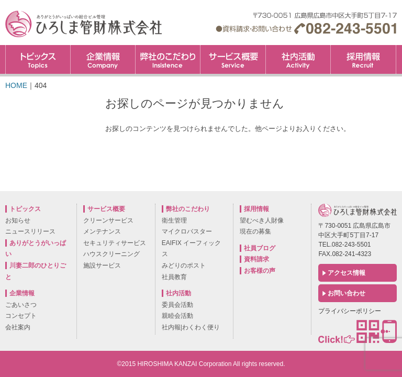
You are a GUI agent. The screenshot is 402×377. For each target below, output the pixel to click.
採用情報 (256, 209)
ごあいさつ (21, 304)
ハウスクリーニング (111, 254)
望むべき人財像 (262, 220)
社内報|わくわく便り (191, 327)
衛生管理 (174, 220)
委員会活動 (177, 304)
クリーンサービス (108, 220)
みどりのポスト (184, 265)
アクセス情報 (346, 272)
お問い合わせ (346, 293)
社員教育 (174, 277)
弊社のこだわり (167, 59)
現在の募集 (255, 231)
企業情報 (103, 59)
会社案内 (17, 327)
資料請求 (256, 259)
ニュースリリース (30, 231)
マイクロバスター (187, 231)
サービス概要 (232, 59)
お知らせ (17, 220)
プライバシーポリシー (349, 311)
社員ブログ (259, 248)
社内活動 (298, 59)
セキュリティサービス (114, 243)
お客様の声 (259, 270)
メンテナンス (102, 231)
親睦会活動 (177, 315)
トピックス (38, 59)
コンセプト (21, 315)
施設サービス (102, 265)
